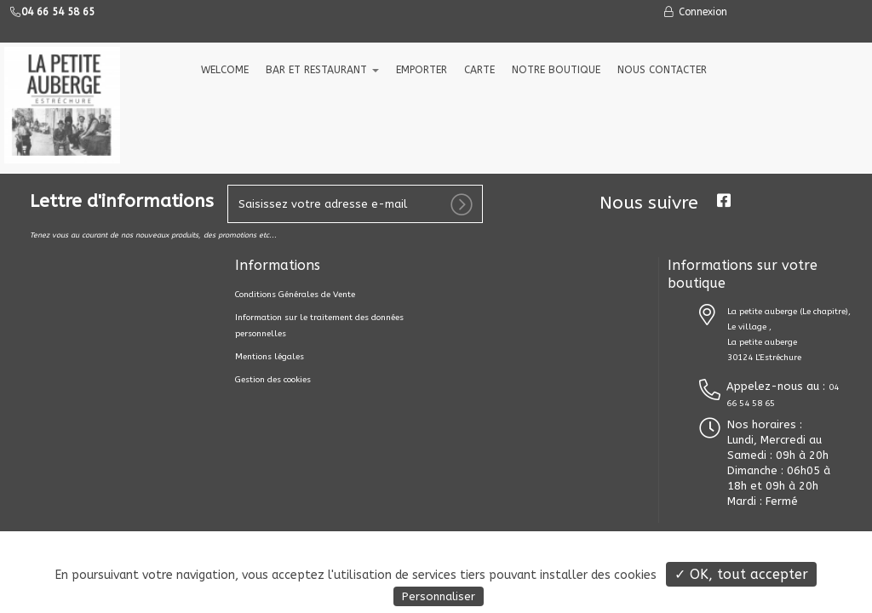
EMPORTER (421, 70)
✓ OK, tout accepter (741, 574)
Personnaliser (438, 596)
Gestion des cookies (273, 380)
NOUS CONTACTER (662, 70)
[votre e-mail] (355, 204)
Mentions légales (269, 357)
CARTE (479, 70)
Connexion (695, 12)
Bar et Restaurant (322, 70)
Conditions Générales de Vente (295, 294)
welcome (225, 70)
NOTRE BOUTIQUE (556, 70)
